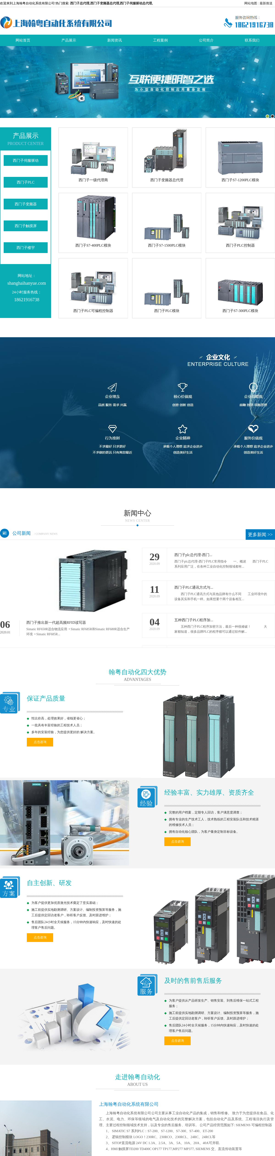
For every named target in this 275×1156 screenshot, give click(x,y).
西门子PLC (25, 182)
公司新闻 (35, 533)
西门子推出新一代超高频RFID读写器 (56, 622)
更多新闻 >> (260, 534)
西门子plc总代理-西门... (193, 555)
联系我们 (252, 40)
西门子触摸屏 (26, 226)
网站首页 (23, 40)
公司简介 (206, 40)
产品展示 (68, 40)
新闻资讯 (114, 40)
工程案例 (160, 40)
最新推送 (266, 3)
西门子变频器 (26, 204)
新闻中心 (137, 516)
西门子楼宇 (25, 248)
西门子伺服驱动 (25, 160)
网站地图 (250, 3)
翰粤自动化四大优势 (137, 672)
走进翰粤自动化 (137, 1077)
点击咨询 (40, 742)
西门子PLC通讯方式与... (193, 587)
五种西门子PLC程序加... (193, 620)
